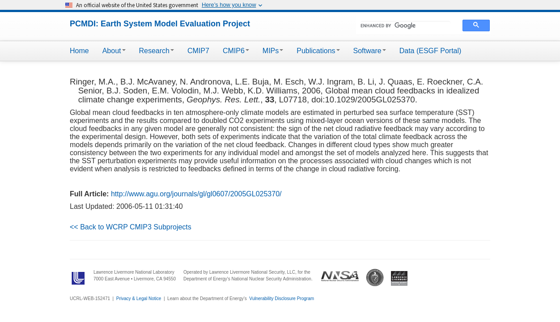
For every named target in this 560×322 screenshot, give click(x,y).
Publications (318, 51)
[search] (405, 25)
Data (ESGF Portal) (430, 51)
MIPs (273, 51)
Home (79, 51)
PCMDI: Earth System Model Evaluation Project (160, 23)
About (114, 51)
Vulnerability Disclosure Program (281, 298)
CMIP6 (236, 51)
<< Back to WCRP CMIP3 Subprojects (130, 227)
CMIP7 (198, 51)
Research (156, 51)
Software (369, 51)
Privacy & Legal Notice (138, 298)
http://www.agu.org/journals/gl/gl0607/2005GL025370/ (196, 194)
